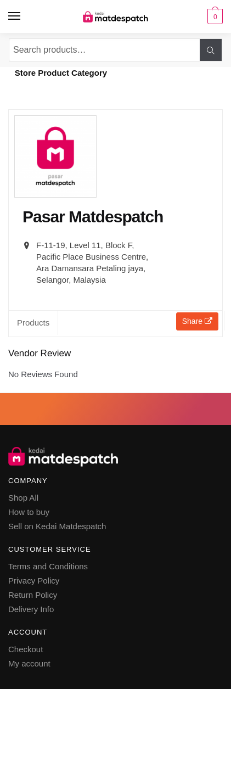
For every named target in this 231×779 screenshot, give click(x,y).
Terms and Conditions (48, 566)
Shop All (23, 497)
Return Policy (32, 594)
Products (33, 322)
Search (211, 50)
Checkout (25, 649)
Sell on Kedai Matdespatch (57, 526)
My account (29, 663)
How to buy (28, 512)
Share (197, 321)
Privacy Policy (33, 580)
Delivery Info (31, 609)
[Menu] (14, 16)
